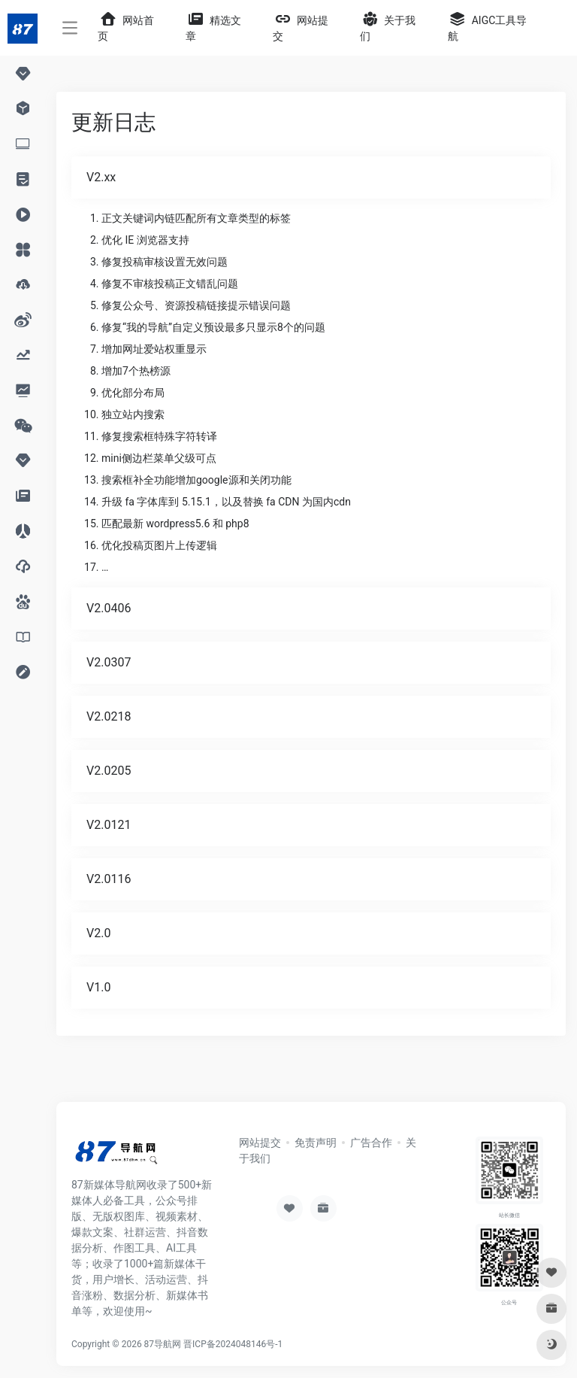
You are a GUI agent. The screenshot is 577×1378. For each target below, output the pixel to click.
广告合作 (371, 1143)
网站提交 (260, 1143)
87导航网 (163, 1344)
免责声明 (316, 1143)
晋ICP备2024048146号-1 (232, 1344)
